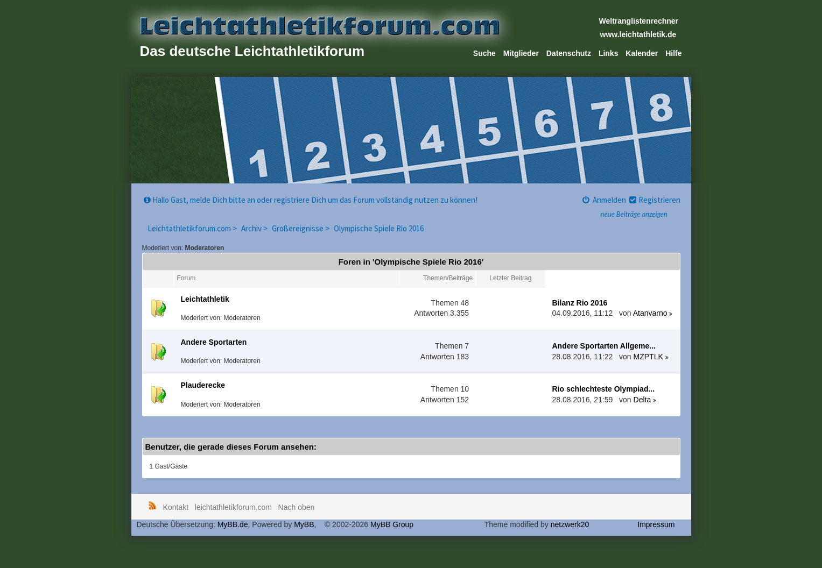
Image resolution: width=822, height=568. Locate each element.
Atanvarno (650, 313)
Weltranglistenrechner (639, 21)
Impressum (656, 524)
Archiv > (255, 228)
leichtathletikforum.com (233, 507)
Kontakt (175, 507)
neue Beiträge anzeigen (634, 214)
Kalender (642, 53)
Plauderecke (203, 385)
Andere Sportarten (214, 342)
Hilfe (673, 53)
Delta (642, 399)
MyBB (304, 524)
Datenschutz (568, 53)
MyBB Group (391, 524)
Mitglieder (521, 53)
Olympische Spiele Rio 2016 (379, 228)
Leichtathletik (205, 299)
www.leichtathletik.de (638, 34)
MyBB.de (232, 524)
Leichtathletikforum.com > (192, 228)
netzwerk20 (570, 524)
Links (609, 53)
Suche (484, 53)
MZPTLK (648, 356)
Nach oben (296, 507)
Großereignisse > (301, 228)
